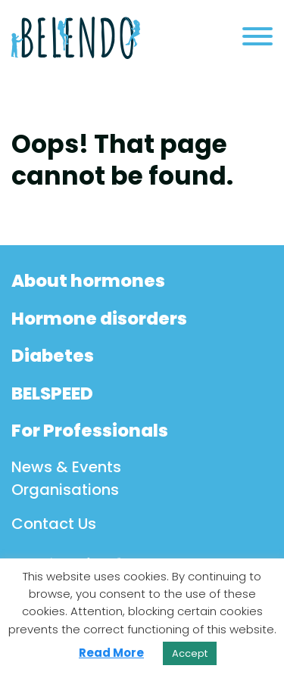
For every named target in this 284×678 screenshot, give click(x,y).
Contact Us (53, 523)
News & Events (66, 466)
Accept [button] (190, 653)
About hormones (88, 281)
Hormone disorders (99, 318)
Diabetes (52, 356)
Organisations (65, 489)
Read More (111, 653)
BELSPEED (52, 393)
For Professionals (89, 430)
